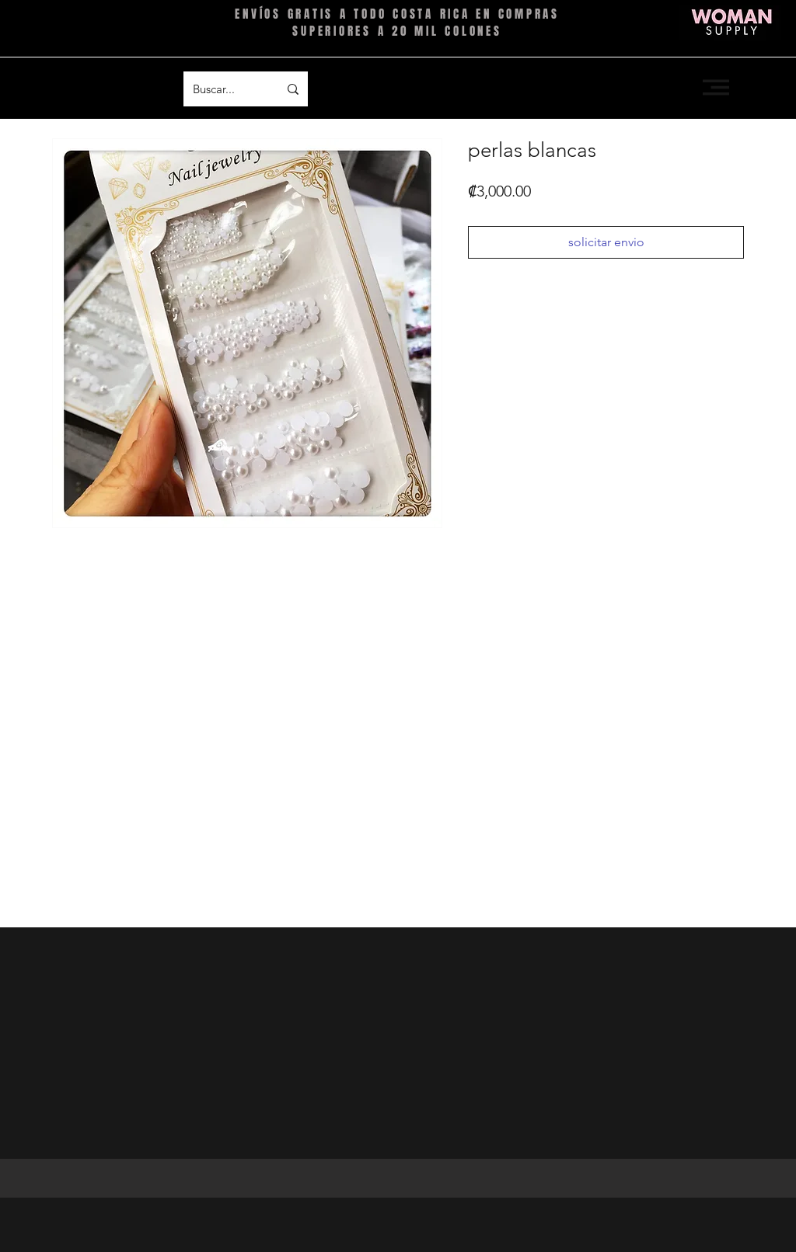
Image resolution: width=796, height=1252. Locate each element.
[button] (716, 87)
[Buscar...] (224, 88)
